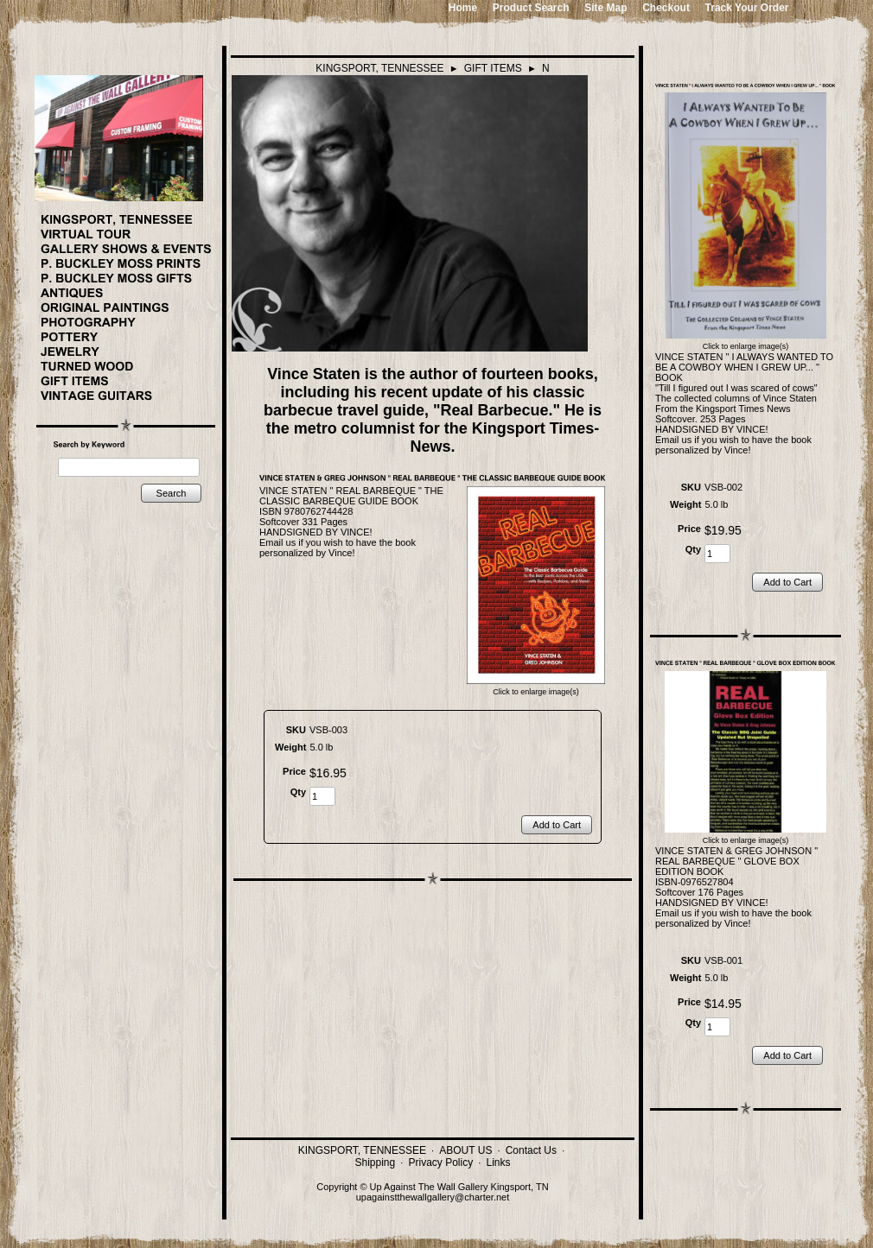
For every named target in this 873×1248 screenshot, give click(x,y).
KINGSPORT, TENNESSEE (379, 68)
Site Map (605, 8)
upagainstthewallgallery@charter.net (433, 1197)
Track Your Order (747, 8)
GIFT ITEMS (493, 68)
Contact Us (531, 1150)
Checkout (666, 8)
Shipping (375, 1162)
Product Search (531, 8)
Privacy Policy (441, 1162)
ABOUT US (465, 1150)
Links (498, 1162)
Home (463, 8)
